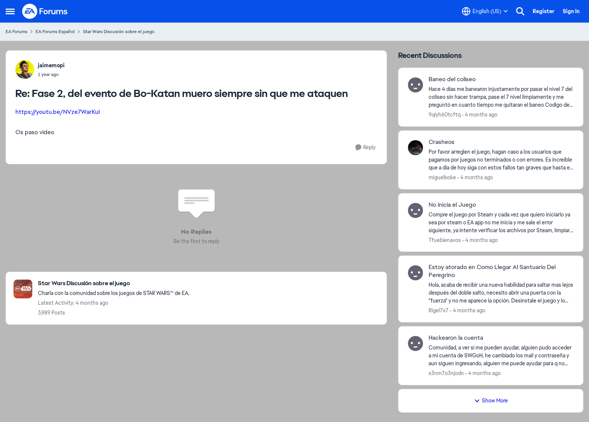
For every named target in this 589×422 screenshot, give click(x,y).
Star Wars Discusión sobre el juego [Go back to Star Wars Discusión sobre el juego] (118, 32)
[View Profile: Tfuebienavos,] (415, 210)
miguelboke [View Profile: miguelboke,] (442, 177)
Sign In (571, 11)
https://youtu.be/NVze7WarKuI (57, 112)
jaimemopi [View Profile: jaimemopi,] (51, 65)
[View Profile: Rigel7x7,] (415, 272)
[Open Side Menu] (10, 11)
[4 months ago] (479, 115)
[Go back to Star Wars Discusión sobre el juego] (113, 283)
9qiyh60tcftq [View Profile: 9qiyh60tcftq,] (445, 114)
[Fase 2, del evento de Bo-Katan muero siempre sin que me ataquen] (51, 74)
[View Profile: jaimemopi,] (24, 69)
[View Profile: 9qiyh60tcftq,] (415, 84)
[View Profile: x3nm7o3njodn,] (415, 343)
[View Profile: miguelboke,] (415, 147)
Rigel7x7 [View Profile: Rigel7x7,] (439, 310)
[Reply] (365, 147)
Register (543, 11)
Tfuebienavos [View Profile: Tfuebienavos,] (445, 239)
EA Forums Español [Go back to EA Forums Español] (55, 32)
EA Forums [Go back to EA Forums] (16, 32)
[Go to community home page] (45, 11)
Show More (491, 400)
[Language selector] (485, 11)
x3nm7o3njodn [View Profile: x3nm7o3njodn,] (446, 373)
